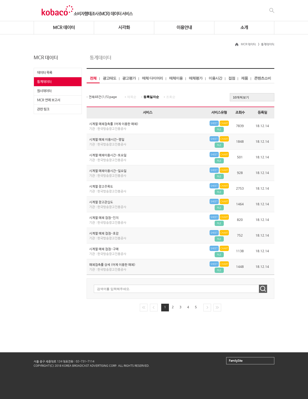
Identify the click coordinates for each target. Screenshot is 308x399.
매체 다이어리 (152, 78)
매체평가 (195, 78)
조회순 (170, 97)
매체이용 (176, 78)
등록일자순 (151, 97)
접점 (231, 78)
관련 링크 (43, 109)
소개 (244, 27)
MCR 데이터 (64, 27)
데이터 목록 (44, 73)
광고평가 (129, 78)
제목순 (131, 97)
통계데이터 (44, 82)
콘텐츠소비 (262, 78)
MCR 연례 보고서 (48, 100)
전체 (93, 78)
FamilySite (236, 361)
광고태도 (109, 78)
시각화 (124, 27)
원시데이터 (44, 91)
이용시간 (215, 78)
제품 (244, 78)
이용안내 (184, 27)
